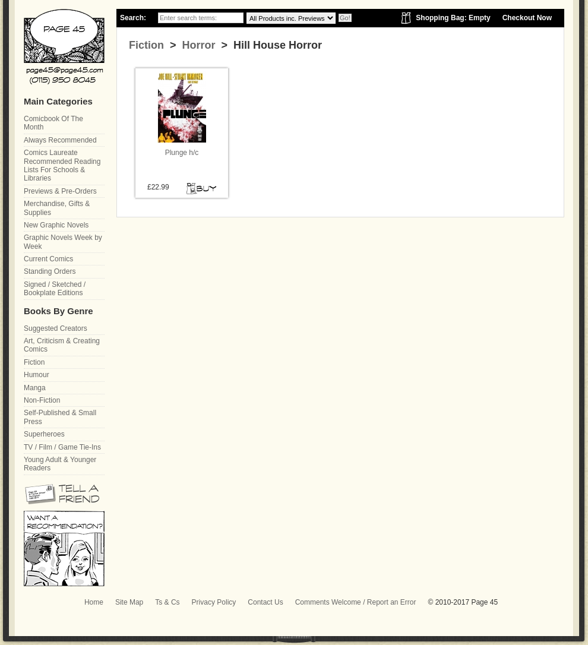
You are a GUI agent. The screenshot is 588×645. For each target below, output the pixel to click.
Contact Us (265, 602)
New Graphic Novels (56, 225)
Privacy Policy (214, 602)
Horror (197, 45)
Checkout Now (527, 18)
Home (93, 602)
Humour (36, 375)
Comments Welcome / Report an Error (355, 602)
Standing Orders (49, 271)
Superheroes (44, 434)
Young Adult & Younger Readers (60, 464)
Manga (35, 388)
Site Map (129, 602)
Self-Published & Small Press (60, 417)
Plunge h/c (182, 152)
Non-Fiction (42, 400)
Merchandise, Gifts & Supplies (57, 208)
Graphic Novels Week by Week (63, 241)
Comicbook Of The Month (53, 123)
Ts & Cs (167, 602)
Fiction (146, 45)
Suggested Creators (55, 328)
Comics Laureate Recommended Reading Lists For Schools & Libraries (62, 165)
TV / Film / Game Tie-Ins (62, 447)
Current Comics (48, 259)
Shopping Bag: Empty (453, 18)
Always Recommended (60, 140)
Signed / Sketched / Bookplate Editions (55, 288)
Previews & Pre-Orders (60, 191)
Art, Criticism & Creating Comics (62, 345)
